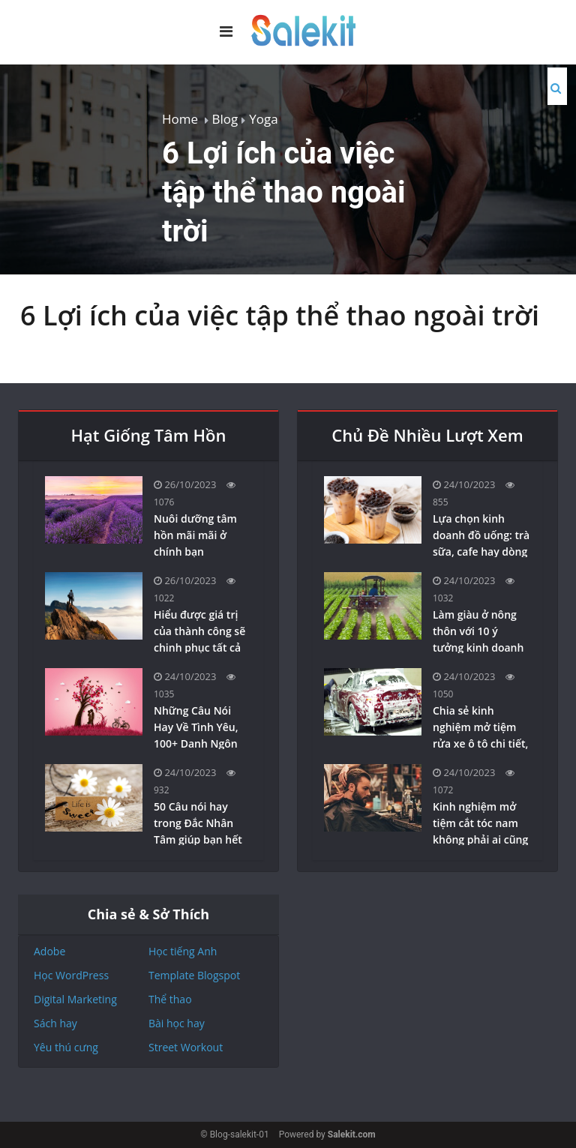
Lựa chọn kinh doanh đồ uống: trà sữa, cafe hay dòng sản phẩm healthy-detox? (481, 551)
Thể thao (170, 999)
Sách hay (55, 1023)
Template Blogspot (194, 975)
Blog (225, 118)
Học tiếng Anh (182, 951)
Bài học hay (176, 1023)
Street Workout (185, 1047)
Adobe (49, 951)
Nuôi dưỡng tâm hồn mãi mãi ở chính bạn (195, 535)
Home (180, 118)
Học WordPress (71, 975)
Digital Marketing (75, 999)
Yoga (263, 118)
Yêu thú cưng (66, 1047)
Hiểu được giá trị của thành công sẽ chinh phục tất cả (199, 631)
